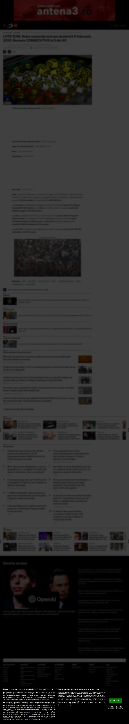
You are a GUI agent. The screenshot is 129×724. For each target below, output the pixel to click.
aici (29, 712)
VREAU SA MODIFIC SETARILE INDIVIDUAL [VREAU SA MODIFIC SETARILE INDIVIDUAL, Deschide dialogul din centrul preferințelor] (115, 707)
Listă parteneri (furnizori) (65, 706)
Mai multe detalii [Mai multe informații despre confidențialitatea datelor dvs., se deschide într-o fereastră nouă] (44, 699)
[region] (64, 705)
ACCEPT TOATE (115, 701)
